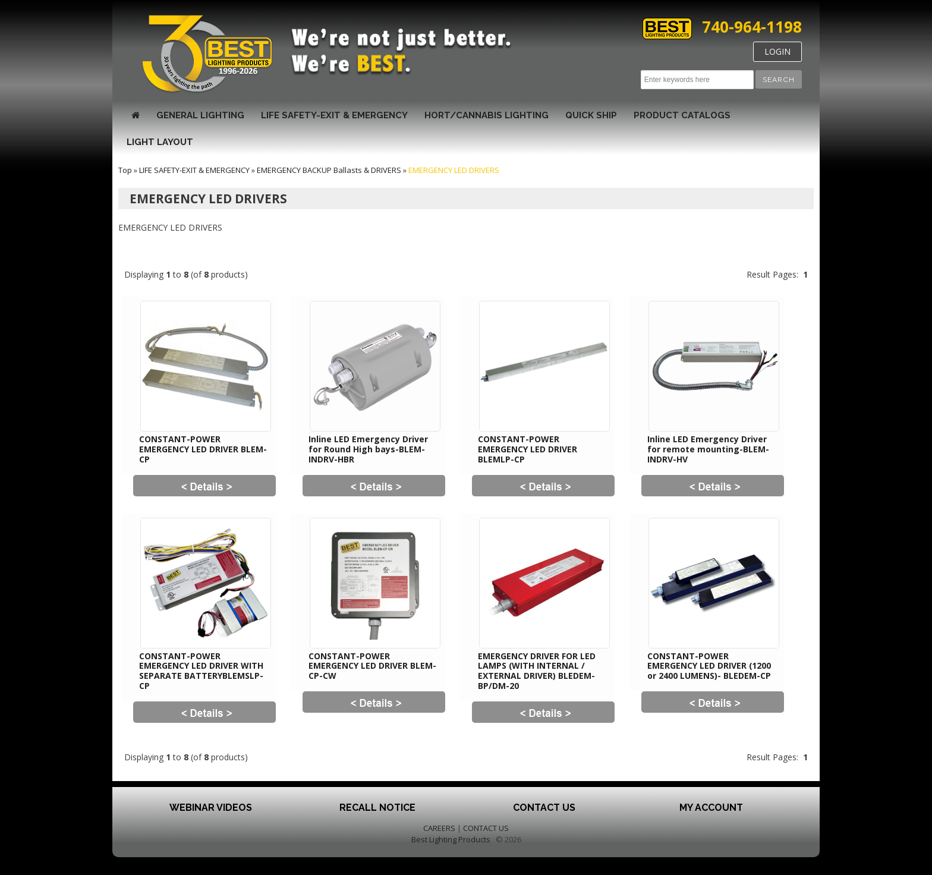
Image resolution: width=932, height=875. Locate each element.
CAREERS (439, 828)
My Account (711, 807)
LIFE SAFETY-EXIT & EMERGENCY (334, 115)
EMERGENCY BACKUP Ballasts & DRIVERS (329, 170)
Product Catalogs (682, 115)
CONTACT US (486, 828)
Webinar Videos (210, 807)
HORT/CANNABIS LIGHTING (486, 115)
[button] (778, 79)
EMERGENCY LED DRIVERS (453, 170)
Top (125, 170)
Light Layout (160, 142)
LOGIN (777, 51)
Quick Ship (591, 115)
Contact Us (544, 807)
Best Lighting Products (450, 839)
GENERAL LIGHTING (200, 115)
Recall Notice (377, 807)
